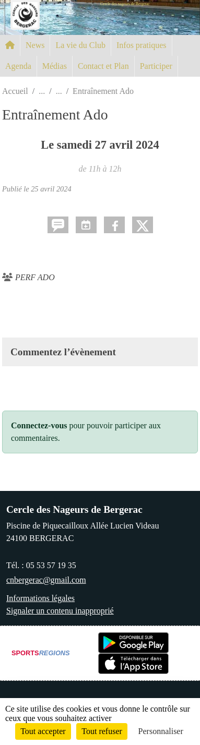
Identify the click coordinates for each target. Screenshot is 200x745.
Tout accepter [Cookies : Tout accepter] (42, 731)
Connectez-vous (39, 425)
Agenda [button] (18, 66)
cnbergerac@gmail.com (46, 579)
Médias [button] (54, 66)
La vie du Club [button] (80, 45)
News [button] (35, 45)
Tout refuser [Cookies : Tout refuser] (101, 731)
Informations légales (40, 598)
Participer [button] (156, 66)
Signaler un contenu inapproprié (60, 610)
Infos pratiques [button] (141, 45)
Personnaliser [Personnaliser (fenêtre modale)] (160, 731)
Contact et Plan (103, 66)
